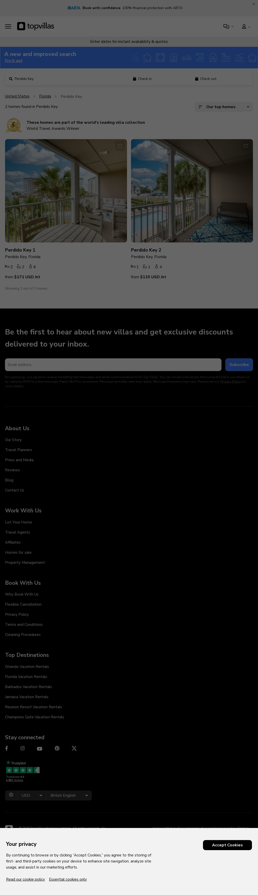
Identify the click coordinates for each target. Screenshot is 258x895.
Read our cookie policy (25, 879)
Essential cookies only (68, 879)
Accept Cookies (227, 845)
